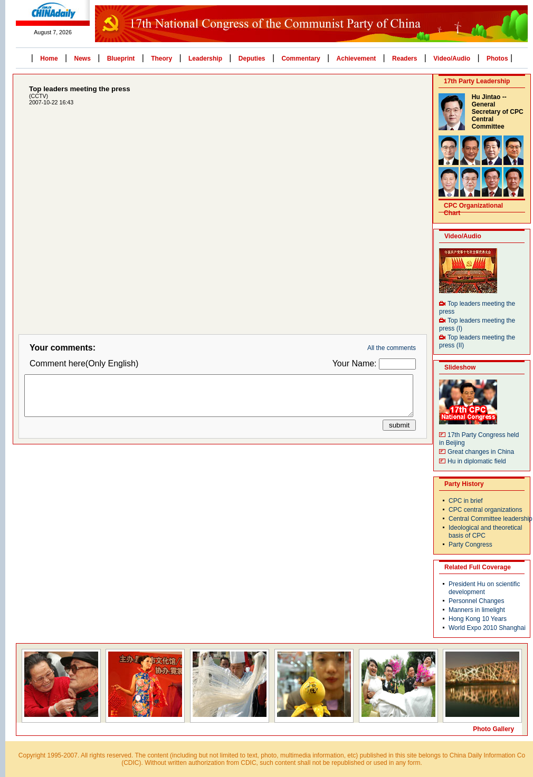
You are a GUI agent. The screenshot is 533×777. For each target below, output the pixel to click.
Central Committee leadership (490, 518)
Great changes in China (481, 451)
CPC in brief (466, 500)
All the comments (391, 348)
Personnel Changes (476, 601)
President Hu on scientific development (484, 588)
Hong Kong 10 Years (478, 619)
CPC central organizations (485, 509)
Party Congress (470, 544)
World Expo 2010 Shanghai (487, 628)
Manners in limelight (477, 610)
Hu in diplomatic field (477, 461)
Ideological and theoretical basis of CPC (485, 531)
